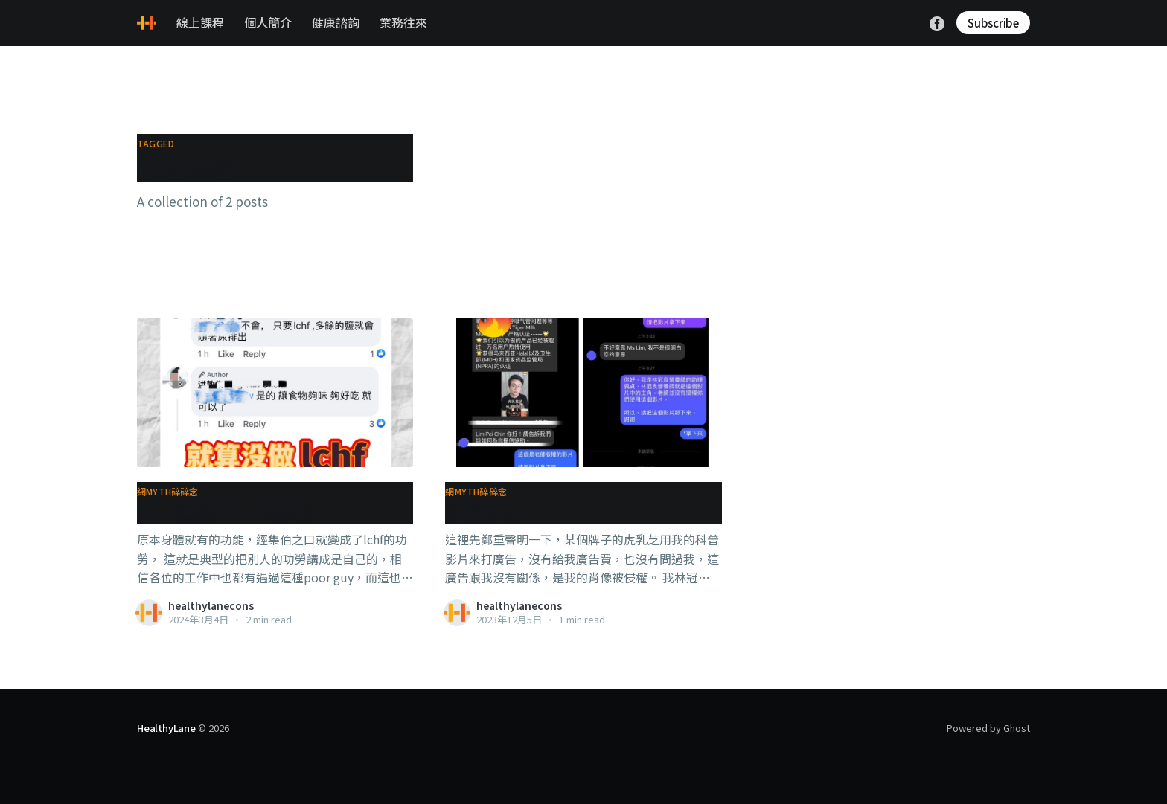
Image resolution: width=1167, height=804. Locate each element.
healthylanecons (211, 605)
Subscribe (993, 22)
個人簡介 (268, 22)
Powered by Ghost (988, 728)
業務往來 (403, 22)
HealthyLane (166, 728)
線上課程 (200, 22)
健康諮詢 (335, 22)
